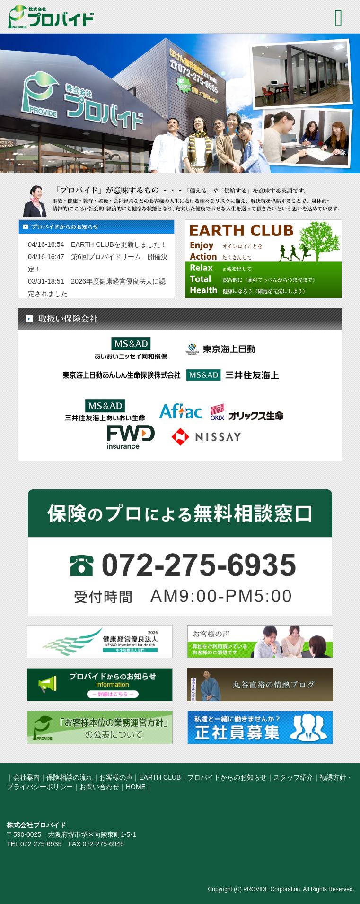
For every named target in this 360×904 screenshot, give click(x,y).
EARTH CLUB (160, 777)
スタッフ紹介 (293, 777)
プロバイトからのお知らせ (227, 777)
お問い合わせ (99, 787)
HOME (136, 787)
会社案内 (26, 777)
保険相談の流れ (69, 777)
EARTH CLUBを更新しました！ (119, 244)
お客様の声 (115, 777)
